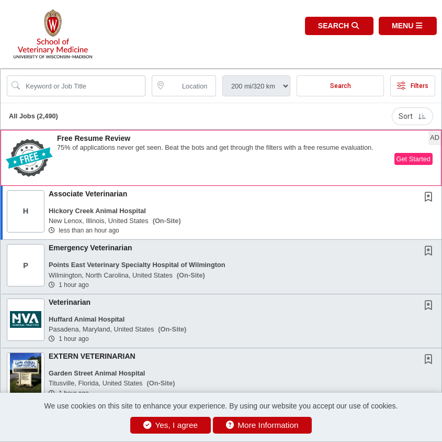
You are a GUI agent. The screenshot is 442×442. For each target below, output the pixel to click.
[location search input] (191, 85)
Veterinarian (69, 302)
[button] (408, 26)
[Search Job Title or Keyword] (83, 85)
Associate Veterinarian (88, 194)
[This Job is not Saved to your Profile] (430, 198)
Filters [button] (412, 86)
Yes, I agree (170, 425)
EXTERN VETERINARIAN (92, 356)
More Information (262, 425)
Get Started (413, 159)
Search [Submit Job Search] (340, 86)
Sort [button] (412, 116)
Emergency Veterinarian (90, 248)
